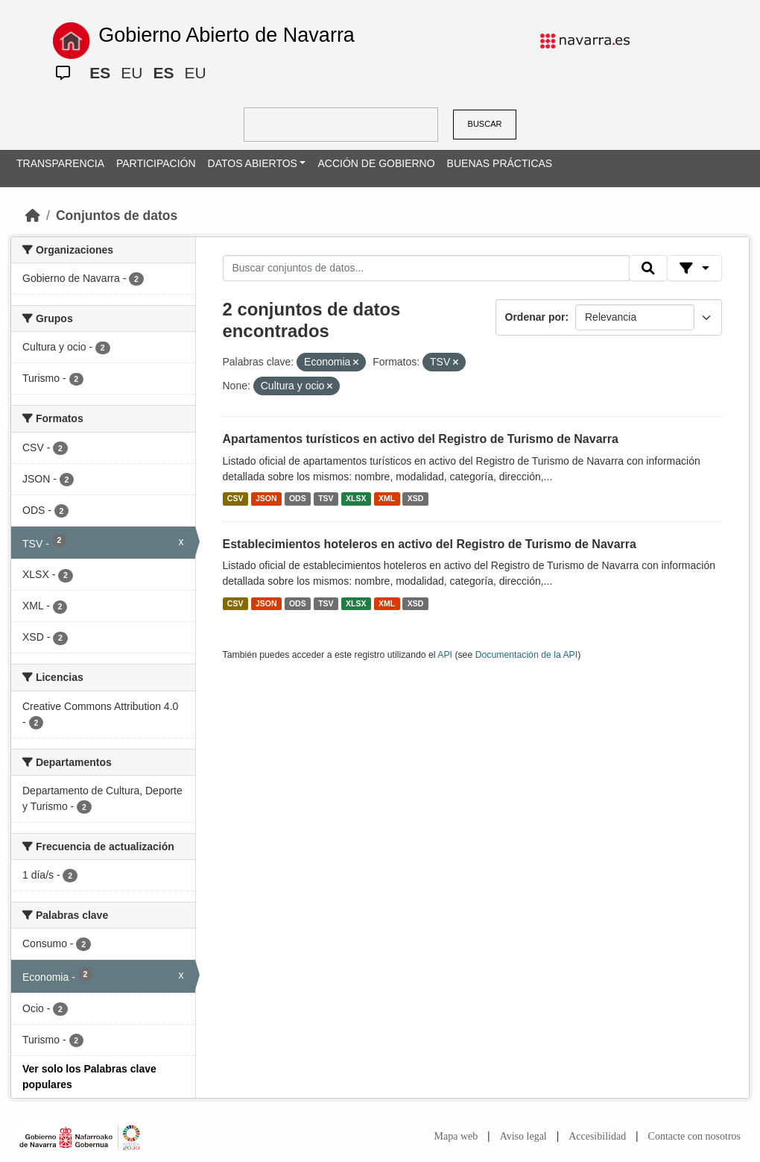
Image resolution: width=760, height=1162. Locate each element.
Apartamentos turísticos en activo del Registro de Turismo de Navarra (420, 439)
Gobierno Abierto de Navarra (226, 35)
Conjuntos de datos (116, 215)
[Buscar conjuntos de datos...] (426, 268)
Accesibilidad (597, 1136)
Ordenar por (535, 317)
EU (131, 72)
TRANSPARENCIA (60, 163)
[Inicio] (32, 215)
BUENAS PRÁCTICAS (500, 163)
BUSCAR (485, 123)
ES (99, 72)
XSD (416, 498)
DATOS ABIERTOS (252, 163)
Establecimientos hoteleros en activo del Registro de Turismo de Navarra (429, 544)
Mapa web (456, 1136)
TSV (325, 498)
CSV (235, 498)
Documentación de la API (526, 655)
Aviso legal (523, 1136)
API (444, 655)
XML (387, 498)
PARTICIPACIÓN (156, 163)
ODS (297, 498)
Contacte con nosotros (694, 1136)
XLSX (356, 498)
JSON (266, 498)
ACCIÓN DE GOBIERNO (375, 163)
